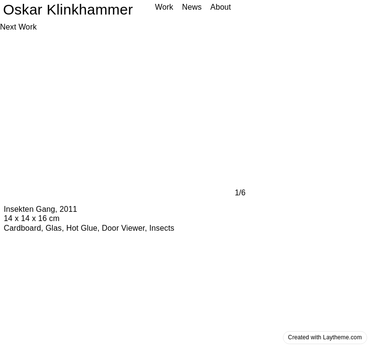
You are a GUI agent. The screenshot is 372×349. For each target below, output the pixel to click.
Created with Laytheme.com (325, 337)
